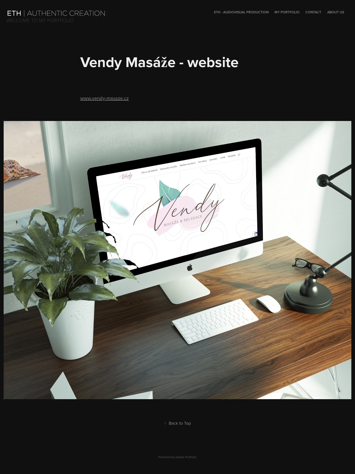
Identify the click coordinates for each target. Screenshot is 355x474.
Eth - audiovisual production (241, 12)
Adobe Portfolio (185, 457)
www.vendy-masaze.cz (104, 98)
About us (335, 12)
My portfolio (287, 12)
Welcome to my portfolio (40, 20)
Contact (313, 12)
